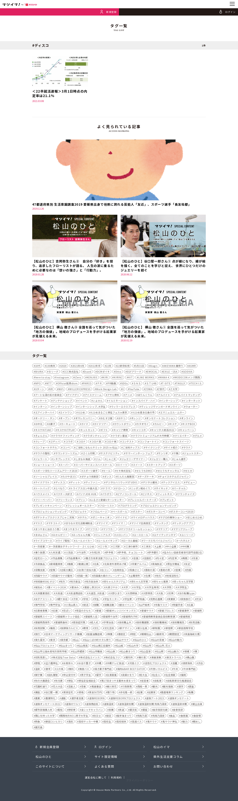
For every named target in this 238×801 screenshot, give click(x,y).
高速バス (137, 722)
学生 (96, 599)
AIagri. (154, 366)
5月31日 (139, 366)
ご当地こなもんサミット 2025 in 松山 (96, 447)
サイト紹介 (171, 447)
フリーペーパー (43, 500)
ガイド (84, 424)
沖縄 (98, 663)
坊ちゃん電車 (161, 582)
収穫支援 (40, 570)
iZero (78, 378)
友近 (187, 564)
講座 (37, 692)
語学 (180, 687)
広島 (190, 605)
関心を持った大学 (45, 716)
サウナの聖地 (42, 453)
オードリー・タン (45, 418)
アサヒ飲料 (113, 395)
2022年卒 (95, 366)
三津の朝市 (132, 547)
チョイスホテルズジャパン (174, 477)
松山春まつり (128, 652)
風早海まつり (124, 716)
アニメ (128, 395)
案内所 (129, 657)
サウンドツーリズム (66, 453)
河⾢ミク (134, 663)
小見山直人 (72, 605)
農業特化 (50, 698)
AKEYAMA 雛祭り (173, 366)
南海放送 (157, 564)
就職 (96, 605)
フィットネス (164, 494)
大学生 (137, 587)
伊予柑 (109, 552)
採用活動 (195, 622)
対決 (198, 599)
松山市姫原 (78, 652)
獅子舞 (38, 675)
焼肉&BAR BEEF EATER (131, 669)
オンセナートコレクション (161, 418)
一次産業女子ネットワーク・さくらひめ (72, 547)
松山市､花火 (163, 646)
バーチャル (180, 488)
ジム (98, 459)
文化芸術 (109, 628)
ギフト (104, 430)
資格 (81, 692)
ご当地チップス (131, 447)
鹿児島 (38, 727)
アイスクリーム (93, 395)
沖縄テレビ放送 (115, 663)
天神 (171, 593)
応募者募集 (41, 611)
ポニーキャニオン (102, 518)
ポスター (137, 512)
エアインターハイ (45, 413)
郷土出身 (197, 704)
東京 (52, 640)
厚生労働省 (173, 564)
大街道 (59, 593)
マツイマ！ (119, 523)
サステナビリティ (110, 453)
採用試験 (40, 628)
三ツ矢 (103, 547)
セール (106, 471)
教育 (85, 628)
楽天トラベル (174, 657)
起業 (140, 692)
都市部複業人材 (43, 710)
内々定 (160, 558)
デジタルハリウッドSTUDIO (121, 482)
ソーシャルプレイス (46, 477)
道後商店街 (92, 704)
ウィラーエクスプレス (123, 407)
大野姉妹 (132, 593)
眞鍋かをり (128, 675)
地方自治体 (92, 582)
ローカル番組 (130, 541)
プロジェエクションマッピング (159, 506)
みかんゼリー (60, 535)
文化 (96, 628)
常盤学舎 (178, 605)
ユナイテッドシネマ (165, 535)
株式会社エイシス (90, 657)
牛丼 (175, 669)
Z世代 (161, 389)
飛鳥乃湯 (142, 716)
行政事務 (127, 687)
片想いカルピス (159, 669)
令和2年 (96, 552)
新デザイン (126, 628)
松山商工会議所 (101, 646)
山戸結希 (145, 605)
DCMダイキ (103, 372)
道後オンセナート (179, 698)
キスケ (173, 424)
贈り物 (111, 692)
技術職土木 (125, 622)
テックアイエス (171, 482)
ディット (75, 482)
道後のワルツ (73, 704)
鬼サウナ (152, 722)
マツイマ (103, 523)
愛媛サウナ (147, 611)
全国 (135, 558)
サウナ (187, 447)
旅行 (37, 634)
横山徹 (190, 657)
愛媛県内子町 (130, 617)
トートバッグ (42, 488)
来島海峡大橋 (192, 634)
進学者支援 (77, 698)
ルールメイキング (108, 541)
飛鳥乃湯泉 (158, 716)
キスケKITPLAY (66, 430)
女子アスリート (43, 599)
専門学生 (55, 605)
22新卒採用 (123, 366)
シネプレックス (61, 459)
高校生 (107, 722)
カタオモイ (143, 424)
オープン (65, 418)
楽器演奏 (156, 657)
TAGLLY (180, 383)
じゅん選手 (180, 459)
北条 (96, 564)
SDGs (125, 383)
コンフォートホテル (46, 447)
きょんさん (41, 436)
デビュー (190, 482)
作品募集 (57, 558)
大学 (125, 587)
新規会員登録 (47, 753)
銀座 (144, 710)
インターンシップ (62, 407)
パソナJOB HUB (87, 494)
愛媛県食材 (61, 622)
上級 (158, 547)
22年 (108, 366)
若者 (83, 687)
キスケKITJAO (43, 430)
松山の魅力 (176, 640)
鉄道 (121, 710)
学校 (85, 599)
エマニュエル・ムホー (172, 413)
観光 (155, 687)
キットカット (87, 430)
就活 (85, 605)
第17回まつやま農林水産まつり (118, 681)
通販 (63, 698)
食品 (172, 716)
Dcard (87, 372)
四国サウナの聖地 (62, 576)
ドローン (120, 488)
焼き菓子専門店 (103, 669)
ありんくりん (145, 395)
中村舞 (185, 547)
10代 (37, 366)
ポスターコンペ (156, 512)
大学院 (168, 587)
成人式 (94, 622)
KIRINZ (118, 378)
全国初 (147, 558)
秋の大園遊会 (42, 681)
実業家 (171, 599)
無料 (71, 669)
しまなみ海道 (83, 459)
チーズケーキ (146, 477)
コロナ (82, 442)
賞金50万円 (95, 692)
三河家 (116, 547)
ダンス (107, 477)
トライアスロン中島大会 (83, 488)
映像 (110, 634)
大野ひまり (116, 593)
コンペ (66, 447)
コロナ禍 (111, 442)
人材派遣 (55, 552)
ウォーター (191, 407)
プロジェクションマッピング (51, 512)
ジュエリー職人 (159, 459)
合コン (105, 570)
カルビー (159, 424)
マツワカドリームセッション (136, 529)
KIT (130, 378)
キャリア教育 (121, 430)
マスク (38, 523)
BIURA (39, 372)
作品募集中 (74, 558)
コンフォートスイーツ (177, 442)
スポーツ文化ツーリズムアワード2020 (56, 471)
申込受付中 (69, 675)
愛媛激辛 (184, 611)
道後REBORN (97, 698)
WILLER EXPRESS (79, 389)
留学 (98, 675)
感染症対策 (79, 622)
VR (51, 389)
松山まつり (66, 646)
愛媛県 (198, 611)
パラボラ (107, 494)
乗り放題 (40, 552)
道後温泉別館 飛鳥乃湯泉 (153, 704)
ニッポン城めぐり (140, 488)
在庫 (148, 576)
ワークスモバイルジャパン (157, 541)
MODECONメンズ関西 (187, 378)
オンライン (187, 418)
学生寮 (128, 599)
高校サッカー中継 (88, 722)
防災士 (97, 716)
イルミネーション (118, 401)
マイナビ (122, 518)
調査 (191, 687)
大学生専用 (153, 587)
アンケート (41, 401)
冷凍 (195, 558)
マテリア (163, 529)
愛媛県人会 (91, 617)
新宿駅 (169, 628)
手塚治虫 (108, 622)
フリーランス (65, 500)
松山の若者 (158, 640)
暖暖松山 (146, 634)
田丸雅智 (53, 675)
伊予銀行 (153, 552)
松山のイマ (161, 753)
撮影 (52, 628)
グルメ (198, 436)
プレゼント (168, 500)
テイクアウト (42, 482)
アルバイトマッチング (188, 395)
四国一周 (83, 576)
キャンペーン (187, 430)
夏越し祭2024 (92, 587)
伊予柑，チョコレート (131, 552)
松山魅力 (174, 652)
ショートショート (45, 465)
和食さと (134, 570)
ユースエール (141, 535)
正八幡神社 (52, 663)
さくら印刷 (89, 453)
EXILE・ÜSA (170, 372)
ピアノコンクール (127, 494)
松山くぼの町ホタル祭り (97, 640)
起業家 (152, 692)
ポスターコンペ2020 (182, 512)
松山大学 (134, 646)
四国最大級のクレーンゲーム (109, 576)
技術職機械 (161, 622)
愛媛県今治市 (110, 617)
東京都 (64, 640)
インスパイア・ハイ (144, 401)
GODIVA (187, 372)
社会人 (156, 675)
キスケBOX (188, 424)
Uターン (39, 389)
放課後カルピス (69, 628)
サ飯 (176, 453)
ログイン (103, 753)
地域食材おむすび (45, 582)
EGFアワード (134, 372)
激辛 (48, 669)
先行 (125, 558)
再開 (184, 558)
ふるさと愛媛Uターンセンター (107, 500)
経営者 (145, 681)
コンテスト (128, 442)
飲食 (37, 722)
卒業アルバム (139, 564)
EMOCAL (152, 372)
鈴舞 (111, 710)
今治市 (82, 552)
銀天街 (133, 710)
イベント (82, 401)
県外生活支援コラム (168, 763)
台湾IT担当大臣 (87, 570)
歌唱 (37, 663)
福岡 (183, 675)
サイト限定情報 (106, 763)
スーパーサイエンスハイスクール (94, 465)
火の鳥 (59, 669)
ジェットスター (192, 453)
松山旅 (111, 652)
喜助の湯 (150, 570)
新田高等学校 (185, 628)
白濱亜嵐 (112, 675)
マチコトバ (54, 523)
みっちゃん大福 (81, 535)
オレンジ (136, 418)
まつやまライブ (73, 529)
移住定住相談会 (87, 681)
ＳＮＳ (137, 383)
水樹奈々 (68, 663)
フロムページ (100, 512)
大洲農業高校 (42, 593)
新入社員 (142, 628)
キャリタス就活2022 (162, 430)
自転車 (157, 681)
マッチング (162, 523)
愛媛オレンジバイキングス (121, 611)
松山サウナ (123, 640)
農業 (37, 698)
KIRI (105, 378)
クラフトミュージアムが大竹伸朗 (151, 436)
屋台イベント (127, 605)
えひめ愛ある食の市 (144, 413)
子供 (75, 599)
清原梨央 (187, 663)
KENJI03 (92, 378)
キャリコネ (140, 430)
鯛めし (196, 722)
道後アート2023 (155, 698)
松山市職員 (96, 652)
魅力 (185, 722)
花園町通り (41, 687)
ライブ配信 (64, 541)
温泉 (37, 669)
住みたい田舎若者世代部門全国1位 (183, 552)
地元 (158, 576)
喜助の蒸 (165, 570)
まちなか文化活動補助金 (79, 523)
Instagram (62, 378)
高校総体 (121, 722)
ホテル (83, 518)
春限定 (121, 634)
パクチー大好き (63, 494)
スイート (138, 465)
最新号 (160, 634)
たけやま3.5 (69, 477)
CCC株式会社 (71, 372)
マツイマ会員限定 (141, 523)
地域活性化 (172, 576)
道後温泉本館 (179, 704)
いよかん (98, 401)
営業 (178, 570)
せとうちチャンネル (168, 471)
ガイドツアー (101, 424)
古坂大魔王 (67, 570)
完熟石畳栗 (156, 599)
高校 (70, 722)
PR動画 (112, 383)
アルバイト (164, 395)
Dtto (118, 372)
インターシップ (169, 401)
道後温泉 (109, 704)
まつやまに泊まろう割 (47, 529)
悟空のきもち (83, 611)
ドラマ (106, 488)
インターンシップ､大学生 (92, 407)
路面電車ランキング (172, 692)
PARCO (87, 383)
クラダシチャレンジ (96, 436)
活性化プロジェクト (156, 663)
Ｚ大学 (173, 389)
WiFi (61, 389)
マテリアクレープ (182, 529)
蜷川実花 (112, 687)
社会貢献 (170, 675)
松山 (76, 640)
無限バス (84, 669)
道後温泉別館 (126, 704)
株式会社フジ (112, 657)
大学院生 (182, 587)
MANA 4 (164, 378)
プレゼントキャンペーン (48, 506)
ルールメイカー (83, 541)
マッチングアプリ (183, 523)
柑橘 (186, 652)
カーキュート (68, 424)
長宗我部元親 (160, 710)
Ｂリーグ (53, 372)
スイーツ (122, 465)
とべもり (60, 488)
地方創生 (75, 582)
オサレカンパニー (85, 418)
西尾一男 (142, 687)
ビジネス (147, 494)
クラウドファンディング (66, 436)
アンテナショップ (62, 401)
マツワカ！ (109, 529)
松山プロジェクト (45, 646)
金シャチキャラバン (92, 710)
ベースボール (120, 512)
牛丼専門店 (190, 669)
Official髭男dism (68, 383)
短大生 (143, 675)
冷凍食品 (40, 564)
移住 (70, 681)
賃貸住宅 (68, 692)
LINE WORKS (146, 378)
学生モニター (111, 599)
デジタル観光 (150, 482)
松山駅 (159, 652)
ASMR (192, 366)
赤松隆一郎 (126, 692)
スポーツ (175, 465)
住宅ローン (41, 558)
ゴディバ (55, 442)
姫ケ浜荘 (63, 599)
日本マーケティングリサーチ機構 (64, 634)
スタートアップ (156, 465)
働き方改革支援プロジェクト (101, 558)
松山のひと (140, 640)
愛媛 (98, 611)
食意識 (184, 716)
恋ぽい (67, 611)
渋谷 (200, 663)
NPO (38, 383)
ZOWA (149, 389)
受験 (52, 570)
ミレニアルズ (103, 535)
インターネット (191, 401)
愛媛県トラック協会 (69, 617)
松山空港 (146, 652)
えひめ (81, 413)
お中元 (38, 424)
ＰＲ (99, 383)
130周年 (50, 366)
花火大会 (58, 687)
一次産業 (40, 547)
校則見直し (41, 657)
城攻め (38, 587)
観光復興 (168, 687)
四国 (188, 570)
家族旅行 (186, 599)
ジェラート (41, 459)
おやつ (121, 418)
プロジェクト (79, 512)
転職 (191, 692)
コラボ (69, 442)
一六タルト (184, 541)
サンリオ (163, 453)
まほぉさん (41, 535)
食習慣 (197, 716)
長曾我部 (178, 710)
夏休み (75, 587)
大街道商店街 (75, 593)
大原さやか (111, 587)
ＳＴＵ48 (151, 383)
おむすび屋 (106, 418)
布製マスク (161, 605)
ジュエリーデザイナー (133, 459)
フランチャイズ (186, 494)
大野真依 (148, 593)
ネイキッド (162, 488)
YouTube (134, 389)
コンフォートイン (149, 442)
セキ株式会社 (123, 471)
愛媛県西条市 (42, 622)
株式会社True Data (64, 657)
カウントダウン (122, 424)
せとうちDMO (144, 471)
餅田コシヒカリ (54, 722)
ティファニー (93, 482)
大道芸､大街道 (96, 593)
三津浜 (147, 547)
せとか (188, 471)
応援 (55, 611)
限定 (108, 716)
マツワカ (92, 529)
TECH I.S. (196, 383)
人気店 (69, 552)
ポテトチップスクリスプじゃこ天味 (54, 518)
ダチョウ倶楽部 (90, 477)
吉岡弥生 (119, 570)
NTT (49, 383)
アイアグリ (73, 395)
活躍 (174, 663)
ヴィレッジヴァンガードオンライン (160, 407)
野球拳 (72, 710)
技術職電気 (178, 622)
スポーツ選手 (90, 471)
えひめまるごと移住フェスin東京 (109, 413)
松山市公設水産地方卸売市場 (51, 652)
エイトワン (66, 413)
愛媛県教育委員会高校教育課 (159, 617)
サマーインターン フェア (139, 453)
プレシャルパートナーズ (143, 500)
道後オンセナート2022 (47, 704)
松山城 (119, 646)
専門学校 (40, 605)
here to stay (42, 378)
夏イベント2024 (57, 587)
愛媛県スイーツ (43, 617)
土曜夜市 (135, 576)
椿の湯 (142, 657)
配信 (60, 710)
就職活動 (109, 605)
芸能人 (72, 687)
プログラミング (128, 506)
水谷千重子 (85, 663)
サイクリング (152, 447)
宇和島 (141, 599)
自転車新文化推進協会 (179, 681)
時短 (133, 634)
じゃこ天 (111, 459)
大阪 (160, 593)
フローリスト (107, 506)
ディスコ (60, 482)
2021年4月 (78, 366)
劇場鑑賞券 (56, 564)
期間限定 (174, 634)
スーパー (65, 465)
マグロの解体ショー (171, 518)
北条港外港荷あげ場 (115, 564)
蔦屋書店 (96, 687)
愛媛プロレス (166, 611)
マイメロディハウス (144, 518)
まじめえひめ (195, 518)
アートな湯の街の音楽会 (48, 395)
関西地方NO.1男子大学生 (74, 716)
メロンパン (122, 535)
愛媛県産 (185, 617)
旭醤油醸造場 (94, 634)
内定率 (173, 558)
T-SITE (166, 383)
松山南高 (83, 646)
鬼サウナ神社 (169, 722)
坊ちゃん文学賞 (139, 582)
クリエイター (182, 436)
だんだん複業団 (125, 477)
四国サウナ (41, 576)
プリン (81, 500)
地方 (62, 582)
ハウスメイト (42, 494)
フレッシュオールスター (80, 506)
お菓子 (51, 424)
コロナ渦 (96, 442)
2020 (64, 366)
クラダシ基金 (120, 436)
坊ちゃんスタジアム (114, 582)
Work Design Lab (106, 389)
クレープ (40, 442)
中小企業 (171, 547)
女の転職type (187, 593)
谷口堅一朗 (52, 692)
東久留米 (40, 640)
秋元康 (59, 681)
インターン (41, 407)
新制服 (156, 628)
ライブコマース (43, 541)
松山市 (147, 646)
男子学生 (86, 675)
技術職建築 (143, 622)
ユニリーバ (187, 535)
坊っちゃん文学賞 (183, 582)
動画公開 (83, 564)
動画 (70, 564)
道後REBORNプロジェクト (125, 698)
